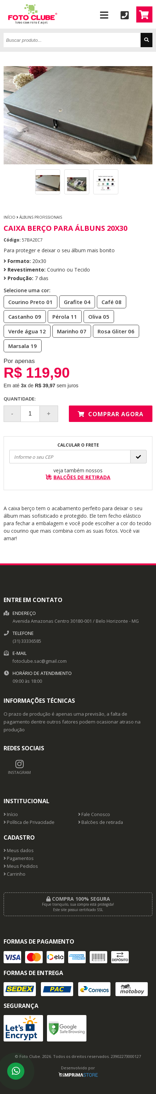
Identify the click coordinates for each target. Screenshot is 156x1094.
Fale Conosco (94, 814)
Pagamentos (19, 858)
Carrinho (14, 874)
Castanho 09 (22, 316)
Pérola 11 (62, 316)
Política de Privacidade (29, 822)
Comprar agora (110, 414)
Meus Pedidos (21, 866)
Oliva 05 (96, 316)
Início (9, 217)
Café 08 (109, 301)
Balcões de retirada (100, 822)
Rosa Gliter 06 (113, 331)
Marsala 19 (20, 345)
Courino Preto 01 (28, 301)
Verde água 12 (25, 331)
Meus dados (19, 850)
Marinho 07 (69, 331)
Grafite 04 (75, 301)
